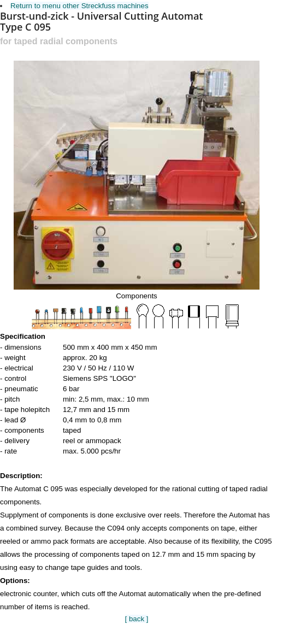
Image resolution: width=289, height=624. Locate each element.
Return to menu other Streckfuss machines (79, 6)
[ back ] (137, 619)
